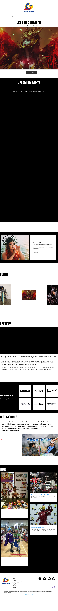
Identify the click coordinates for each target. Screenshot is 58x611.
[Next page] (34, 568)
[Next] (56, 440)
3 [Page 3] (31, 568)
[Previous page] (24, 568)
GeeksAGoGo (36, 422)
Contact (15, 587)
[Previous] (1, 440)
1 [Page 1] (26, 568)
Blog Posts (15, 584)
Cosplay (15, 580)
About (14, 585)
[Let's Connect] (31, 72)
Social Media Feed (17, 582)
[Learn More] (36, 252)
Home (14, 578)
